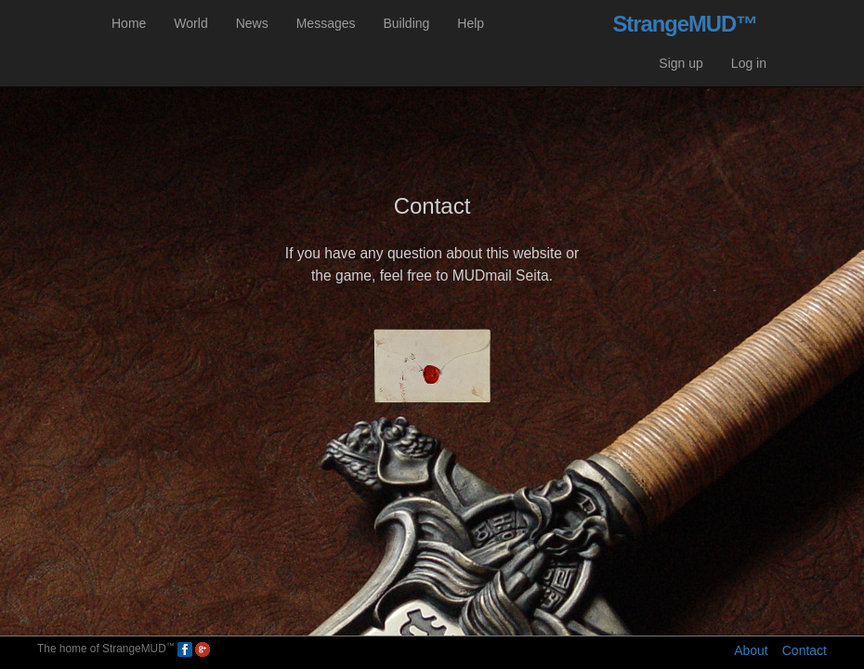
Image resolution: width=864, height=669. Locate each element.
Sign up (680, 63)
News (252, 23)
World (190, 23)
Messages (326, 23)
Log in (748, 63)
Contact (804, 650)
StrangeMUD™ (684, 23)
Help (470, 23)
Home (128, 23)
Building (407, 23)
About (751, 650)
